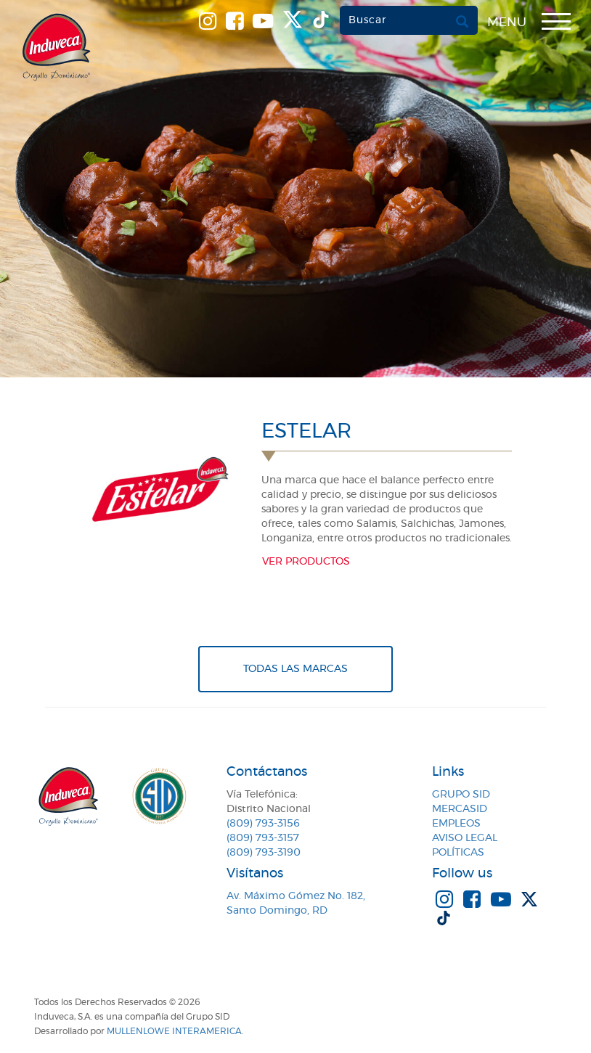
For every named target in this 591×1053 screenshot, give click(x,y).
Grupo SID (461, 795)
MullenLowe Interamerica (174, 1031)
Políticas (458, 853)
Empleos (456, 824)
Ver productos (306, 562)
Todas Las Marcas (295, 669)
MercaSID (459, 809)
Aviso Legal (464, 838)
